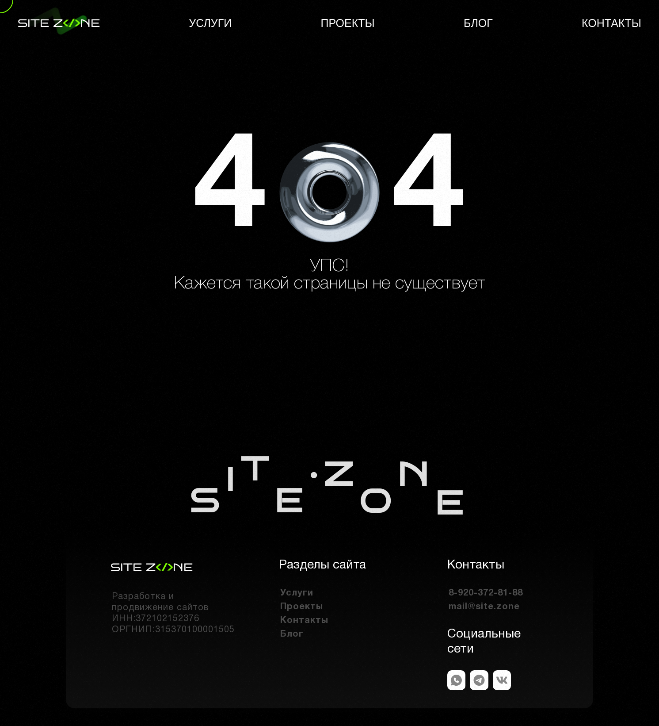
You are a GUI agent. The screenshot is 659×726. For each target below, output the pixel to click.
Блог (478, 23)
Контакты (611, 23)
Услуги (210, 23)
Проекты (348, 23)
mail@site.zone (484, 607)
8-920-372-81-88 (486, 593)
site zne (59, 23)
